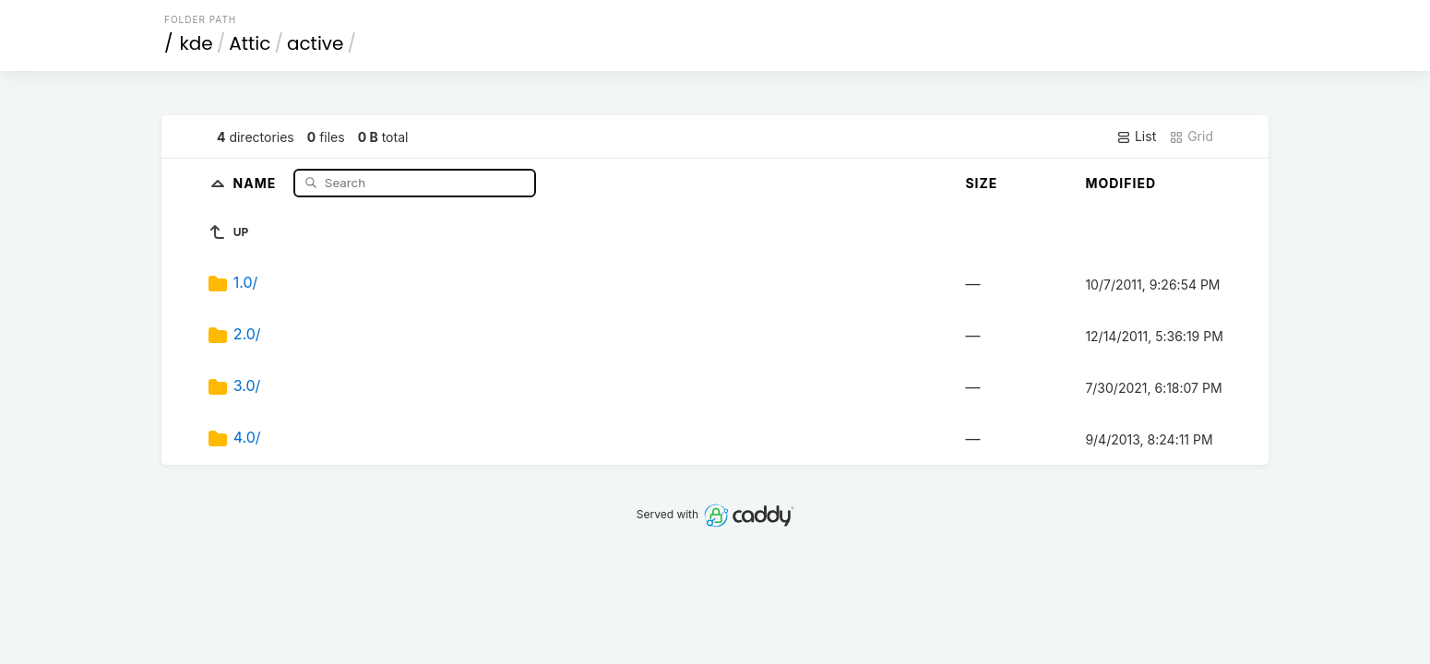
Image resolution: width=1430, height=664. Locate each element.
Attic (249, 43)
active (315, 43)
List (1136, 136)
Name (256, 182)
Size (981, 183)
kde (196, 43)
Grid (1191, 136)
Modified (1120, 183)
